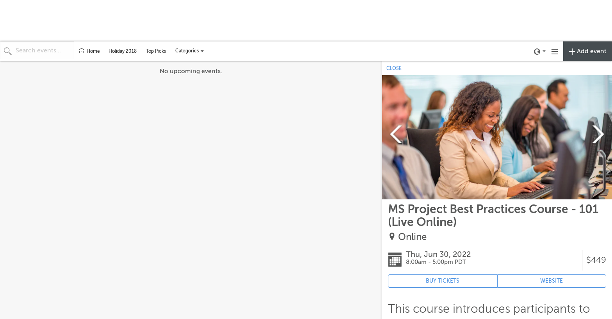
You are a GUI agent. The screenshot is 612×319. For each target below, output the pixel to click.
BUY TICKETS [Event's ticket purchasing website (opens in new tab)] (442, 281)
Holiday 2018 (123, 51)
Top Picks (156, 51)
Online (412, 237)
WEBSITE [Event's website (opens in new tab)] (551, 281)
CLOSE (394, 68)
